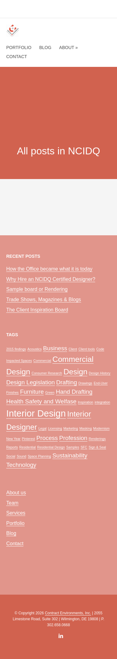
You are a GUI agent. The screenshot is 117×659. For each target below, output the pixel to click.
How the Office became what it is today (49, 269)
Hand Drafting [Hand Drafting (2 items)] (74, 391)
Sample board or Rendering (37, 289)
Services (15, 513)
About (68, 47)
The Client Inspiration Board (37, 309)
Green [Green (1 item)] (50, 392)
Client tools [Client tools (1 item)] (86, 349)
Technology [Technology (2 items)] (21, 465)
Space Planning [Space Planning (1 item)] (39, 456)
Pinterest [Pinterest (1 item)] (28, 439)
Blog (45, 47)
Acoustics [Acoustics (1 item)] (34, 349)
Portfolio (19, 47)
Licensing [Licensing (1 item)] (55, 428)
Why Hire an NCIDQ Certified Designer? (50, 279)
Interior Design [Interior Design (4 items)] (36, 413)
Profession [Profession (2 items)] (73, 438)
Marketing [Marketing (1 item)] (70, 428)
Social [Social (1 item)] (10, 456)
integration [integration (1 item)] (102, 402)
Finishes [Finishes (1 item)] (12, 392)
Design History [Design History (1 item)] (99, 373)
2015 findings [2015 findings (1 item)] (16, 349)
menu (104, 10)
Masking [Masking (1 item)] (85, 428)
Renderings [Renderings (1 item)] (97, 439)
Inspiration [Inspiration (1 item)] (85, 402)
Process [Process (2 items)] (47, 438)
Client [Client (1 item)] (73, 349)
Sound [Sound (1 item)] (21, 456)
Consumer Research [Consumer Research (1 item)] (47, 373)
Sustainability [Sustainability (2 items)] (69, 455)
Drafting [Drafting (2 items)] (66, 382)
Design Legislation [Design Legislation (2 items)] (30, 382)
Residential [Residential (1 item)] (27, 447)
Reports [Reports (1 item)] (12, 447)
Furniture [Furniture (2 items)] (32, 391)
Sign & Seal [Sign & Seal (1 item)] (97, 447)
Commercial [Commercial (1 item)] (42, 360)
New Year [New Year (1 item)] (13, 439)
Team (12, 503)
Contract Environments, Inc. (68, 613)
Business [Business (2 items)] (55, 348)
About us (16, 492)
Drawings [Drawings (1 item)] (85, 383)
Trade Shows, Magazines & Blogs (43, 299)
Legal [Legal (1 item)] (42, 428)
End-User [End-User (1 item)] (101, 383)
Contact (16, 56)
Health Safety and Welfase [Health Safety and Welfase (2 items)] (41, 401)
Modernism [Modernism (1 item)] (101, 428)
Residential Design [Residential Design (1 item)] (51, 447)
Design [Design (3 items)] (75, 371)
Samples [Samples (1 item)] (72, 447)
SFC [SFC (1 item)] (83, 447)
